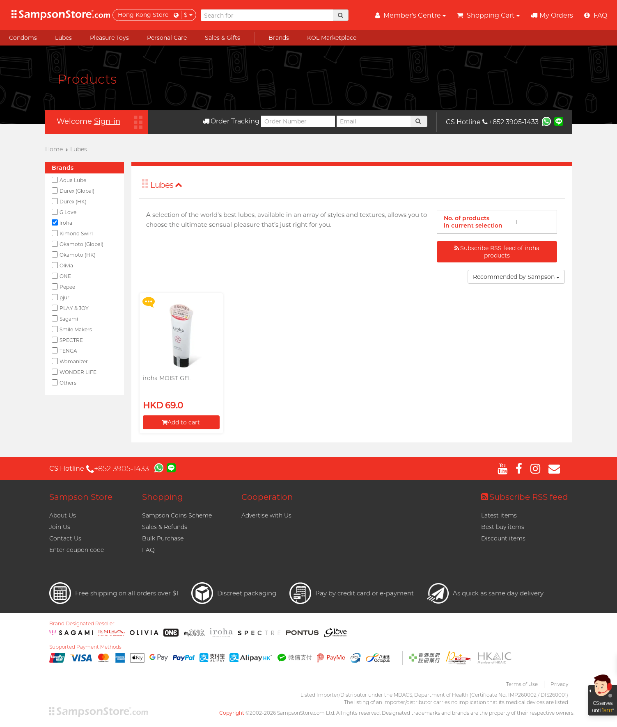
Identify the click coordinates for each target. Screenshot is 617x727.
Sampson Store (80, 497)
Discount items (503, 538)
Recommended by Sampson (516, 276)
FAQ (148, 550)
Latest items (499, 515)
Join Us (59, 527)
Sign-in (107, 121)
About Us (62, 515)
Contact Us (65, 538)
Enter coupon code (76, 550)
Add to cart (181, 422)
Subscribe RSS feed (524, 497)
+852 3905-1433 (510, 122)
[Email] (374, 121)
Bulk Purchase (162, 538)
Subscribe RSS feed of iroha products (496, 251)
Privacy (559, 684)
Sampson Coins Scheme (177, 515)
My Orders (552, 15)
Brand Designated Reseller (82, 623)
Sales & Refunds (164, 527)
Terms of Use (522, 684)
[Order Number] (298, 121)
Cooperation (267, 497)
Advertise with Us (266, 515)
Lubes (166, 185)
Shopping (162, 497)
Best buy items (502, 527)
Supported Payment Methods (85, 647)
